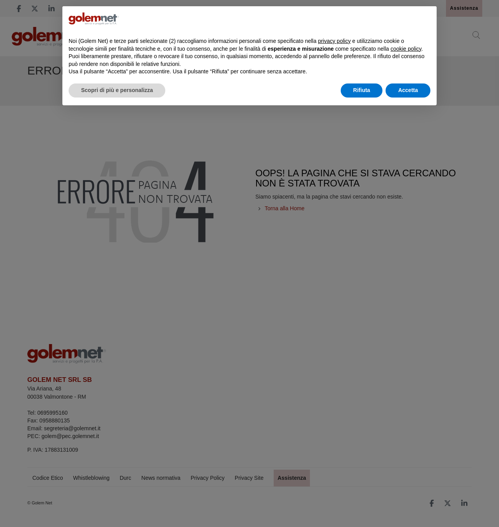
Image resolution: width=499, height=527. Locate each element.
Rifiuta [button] (361, 90)
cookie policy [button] (406, 49)
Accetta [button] (408, 90)
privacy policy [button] (334, 41)
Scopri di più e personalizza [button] (117, 90)
